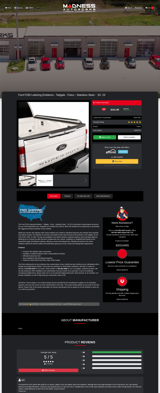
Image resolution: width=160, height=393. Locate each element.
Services (18, 8)
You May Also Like (83, 196)
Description (54, 196)
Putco (139, 126)
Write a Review (48, 370)
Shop (8, 8)
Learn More (123, 152)
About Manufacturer (103, 196)
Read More (122, 270)
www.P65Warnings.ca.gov (72, 304)
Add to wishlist (129, 137)
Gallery (29, 8)
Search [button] (138, 8)
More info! (137, 117)
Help (128, 8)
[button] (86, 137)
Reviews (67, 196)
